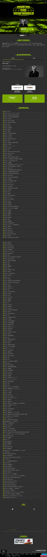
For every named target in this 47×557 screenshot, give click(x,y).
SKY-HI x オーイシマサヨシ (9, 251)
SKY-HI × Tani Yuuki (8, 135)
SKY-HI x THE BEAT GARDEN (10, 122)
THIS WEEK (8, 554)
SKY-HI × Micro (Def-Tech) (9, 153)
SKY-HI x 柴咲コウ (7, 242)
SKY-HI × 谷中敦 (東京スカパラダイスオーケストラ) (13, 164)
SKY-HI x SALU (7, 111)
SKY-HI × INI (6, 315)
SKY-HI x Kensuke (7, 204)
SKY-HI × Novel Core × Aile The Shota (11, 282)
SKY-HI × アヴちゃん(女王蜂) (9, 346)
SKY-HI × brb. (7, 267)
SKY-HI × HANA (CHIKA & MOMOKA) (11, 177)
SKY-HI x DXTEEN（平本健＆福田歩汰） (11, 116)
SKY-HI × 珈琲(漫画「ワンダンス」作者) (11, 412)
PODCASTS (31, 554)
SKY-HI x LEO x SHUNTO (9, 199)
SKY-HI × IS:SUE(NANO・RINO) (10, 180)
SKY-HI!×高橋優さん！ (8, 448)
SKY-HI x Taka (7, 219)
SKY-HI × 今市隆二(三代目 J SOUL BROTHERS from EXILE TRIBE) (16, 432)
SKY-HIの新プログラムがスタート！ (10, 497)
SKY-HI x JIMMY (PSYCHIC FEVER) (11, 188)
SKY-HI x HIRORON (8, 127)
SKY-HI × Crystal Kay (8, 186)
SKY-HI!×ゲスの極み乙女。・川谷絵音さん (12, 488)
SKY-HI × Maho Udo (8, 401)
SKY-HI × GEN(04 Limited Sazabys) (11, 419)
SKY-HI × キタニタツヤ (8, 182)
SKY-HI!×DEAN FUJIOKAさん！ (10, 468)
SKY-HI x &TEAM (7, 235)
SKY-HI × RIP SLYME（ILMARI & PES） (11, 173)
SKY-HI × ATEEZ (7, 311)
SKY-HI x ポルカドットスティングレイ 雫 (11, 113)
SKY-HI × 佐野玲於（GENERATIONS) (11, 142)
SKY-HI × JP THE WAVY (8, 350)
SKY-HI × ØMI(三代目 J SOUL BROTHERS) (12, 280)
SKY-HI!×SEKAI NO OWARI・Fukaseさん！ (12, 470)
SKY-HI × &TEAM (7, 293)
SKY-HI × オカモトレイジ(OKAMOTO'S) (11, 386)
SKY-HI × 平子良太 (7, 144)
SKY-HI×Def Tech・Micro (9, 435)
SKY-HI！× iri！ (7, 439)
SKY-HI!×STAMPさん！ (8, 466)
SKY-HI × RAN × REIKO (8, 353)
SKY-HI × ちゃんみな (8, 390)
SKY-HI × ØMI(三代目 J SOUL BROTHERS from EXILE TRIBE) (15, 414)
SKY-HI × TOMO (7, 271)
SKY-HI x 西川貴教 (7, 217)
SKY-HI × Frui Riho (8, 304)
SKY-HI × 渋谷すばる (8, 155)
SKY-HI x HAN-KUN (8, 230)
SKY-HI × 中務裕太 (7, 286)
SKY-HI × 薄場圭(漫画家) (8, 335)
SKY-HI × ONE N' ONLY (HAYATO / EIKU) (12, 151)
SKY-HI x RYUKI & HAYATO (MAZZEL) (11, 206)
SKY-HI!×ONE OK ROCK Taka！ (10, 453)
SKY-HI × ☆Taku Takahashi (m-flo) (10, 160)
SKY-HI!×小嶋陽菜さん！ (8, 464)
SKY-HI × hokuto (7, 426)
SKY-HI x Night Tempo (8, 253)
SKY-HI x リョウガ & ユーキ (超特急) (11, 208)
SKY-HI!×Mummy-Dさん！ (9, 479)
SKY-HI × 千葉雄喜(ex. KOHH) (10, 317)
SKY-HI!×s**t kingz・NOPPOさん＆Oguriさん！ (13, 457)
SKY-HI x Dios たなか (8, 228)
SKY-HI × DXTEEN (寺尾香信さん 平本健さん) (12, 166)
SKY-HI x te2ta (7, 124)
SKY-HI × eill (6, 149)
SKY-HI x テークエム (8, 197)
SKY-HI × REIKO (7, 131)
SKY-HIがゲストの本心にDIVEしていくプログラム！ (13, 495)
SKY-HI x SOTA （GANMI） (9, 120)
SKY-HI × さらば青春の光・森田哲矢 (10, 361)
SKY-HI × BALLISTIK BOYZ (9, 313)
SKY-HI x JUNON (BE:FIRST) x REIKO (11, 237)
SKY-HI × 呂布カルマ (8, 410)
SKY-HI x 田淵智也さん (8, 249)
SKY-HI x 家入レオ (7, 215)
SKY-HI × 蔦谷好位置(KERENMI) (10, 366)
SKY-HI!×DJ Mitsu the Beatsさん (10, 484)
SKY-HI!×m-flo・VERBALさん (9, 490)
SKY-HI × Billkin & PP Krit (9, 355)
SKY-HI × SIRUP (7, 278)
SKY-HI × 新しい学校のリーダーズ (10, 397)
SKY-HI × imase (7, 295)
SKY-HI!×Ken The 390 (8, 446)
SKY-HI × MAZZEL (7, 375)
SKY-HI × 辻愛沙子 (7, 399)
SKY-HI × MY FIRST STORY (9, 291)
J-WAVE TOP (3, 554)
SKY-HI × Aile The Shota (9, 184)
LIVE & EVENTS (22, 554)
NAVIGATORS (27, 554)
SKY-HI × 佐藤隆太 (7, 437)
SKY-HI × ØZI (7, 383)
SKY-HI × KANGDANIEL (8, 370)
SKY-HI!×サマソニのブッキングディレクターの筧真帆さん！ (15, 475)
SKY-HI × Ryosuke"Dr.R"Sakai (10, 138)
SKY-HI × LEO (7, 284)
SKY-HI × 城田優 (7, 300)
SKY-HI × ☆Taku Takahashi (9, 273)
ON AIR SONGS (17, 554)
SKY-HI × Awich (7, 140)
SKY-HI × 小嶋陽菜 (7, 162)
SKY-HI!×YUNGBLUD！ (8, 455)
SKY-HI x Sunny (7, 191)
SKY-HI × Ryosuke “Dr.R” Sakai (10, 430)
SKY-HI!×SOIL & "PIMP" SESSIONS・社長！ (12, 477)
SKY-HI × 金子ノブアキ (8, 417)
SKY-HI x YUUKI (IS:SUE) (9, 247)
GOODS (35, 554)
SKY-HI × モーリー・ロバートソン (10, 379)
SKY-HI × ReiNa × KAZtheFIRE (10, 260)
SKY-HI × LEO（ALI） (8, 118)
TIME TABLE (12, 554)
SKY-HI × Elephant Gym (8, 324)
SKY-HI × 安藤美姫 (7, 368)
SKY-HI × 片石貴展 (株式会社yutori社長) (11, 171)
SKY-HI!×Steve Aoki (8, 441)
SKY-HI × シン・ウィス (8, 348)
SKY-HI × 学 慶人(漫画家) (9, 322)
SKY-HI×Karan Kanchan (8, 364)
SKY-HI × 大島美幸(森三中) (9, 381)
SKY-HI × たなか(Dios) (8, 424)
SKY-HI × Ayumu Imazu (8, 175)
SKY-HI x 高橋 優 (7, 226)
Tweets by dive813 (12, 529)
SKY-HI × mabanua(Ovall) (9, 408)
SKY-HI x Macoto (7, 129)
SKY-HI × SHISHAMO (8, 328)
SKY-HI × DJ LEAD (7, 372)
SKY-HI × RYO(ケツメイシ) (9, 326)
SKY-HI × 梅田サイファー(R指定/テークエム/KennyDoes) (14, 403)
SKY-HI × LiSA (7, 262)
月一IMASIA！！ (7, 459)
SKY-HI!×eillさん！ (7, 462)
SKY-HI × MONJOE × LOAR (9, 269)
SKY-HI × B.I (6, 302)
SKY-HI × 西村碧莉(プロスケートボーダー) (12, 388)
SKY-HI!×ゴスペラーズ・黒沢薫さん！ (11, 473)
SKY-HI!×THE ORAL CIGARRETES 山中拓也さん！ (14, 486)
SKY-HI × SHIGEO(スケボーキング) (10, 377)
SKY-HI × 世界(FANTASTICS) (9, 339)
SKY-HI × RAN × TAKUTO (9, 258)
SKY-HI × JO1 (7, 289)
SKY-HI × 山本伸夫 (7, 392)
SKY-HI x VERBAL (7, 210)
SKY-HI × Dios (7, 359)
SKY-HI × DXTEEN (7, 275)
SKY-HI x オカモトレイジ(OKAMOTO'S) (11, 224)
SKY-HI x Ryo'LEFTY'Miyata (9, 195)
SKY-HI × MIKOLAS (8, 306)
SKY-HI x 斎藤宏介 (7, 213)
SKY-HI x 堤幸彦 (7, 193)
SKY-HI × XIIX (7, 357)
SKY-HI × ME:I (7, 264)
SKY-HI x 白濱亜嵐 (7, 202)
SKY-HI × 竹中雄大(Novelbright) (10, 133)
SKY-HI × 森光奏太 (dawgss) (9, 344)
